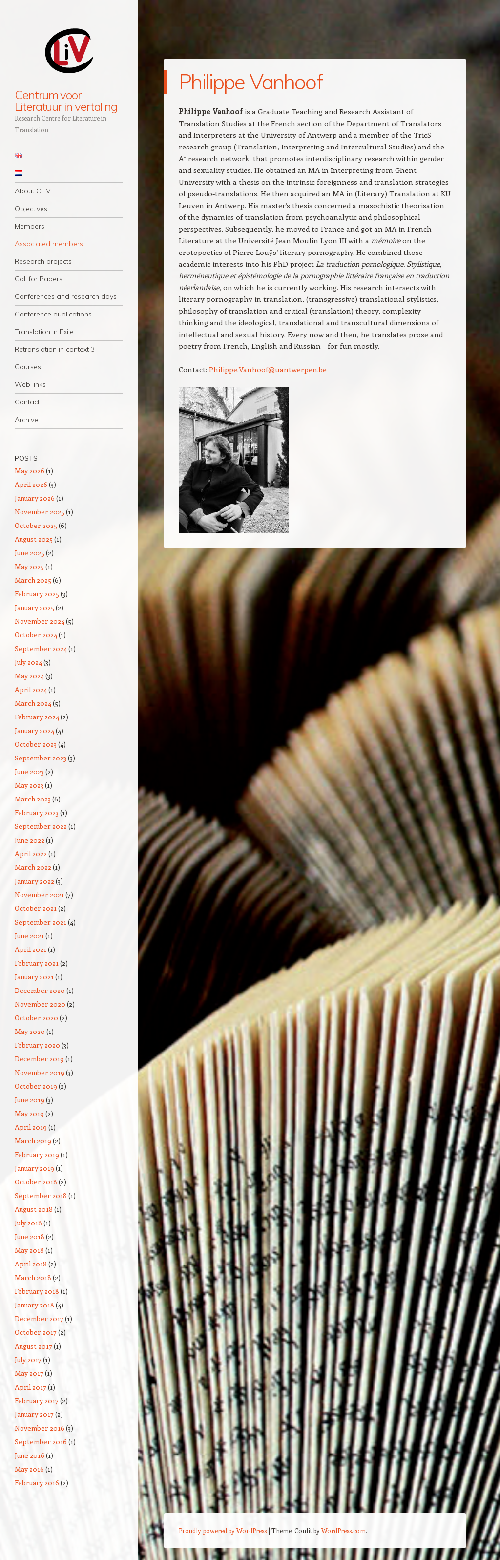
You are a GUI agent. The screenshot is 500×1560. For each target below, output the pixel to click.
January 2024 (34, 730)
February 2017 (37, 1400)
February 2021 (37, 963)
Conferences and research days (66, 296)
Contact (27, 402)
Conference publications (53, 314)
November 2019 (39, 1072)
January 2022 (34, 880)
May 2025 (29, 566)
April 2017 (30, 1386)
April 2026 (31, 484)
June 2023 (29, 771)
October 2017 (36, 1332)
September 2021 (40, 922)
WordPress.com (343, 1530)
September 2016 (41, 1441)
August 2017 (33, 1345)
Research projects (43, 261)
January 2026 (35, 498)
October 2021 (36, 908)
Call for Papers (38, 278)
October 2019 (36, 1086)
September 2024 (41, 648)
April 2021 (30, 949)
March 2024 (33, 703)
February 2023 (37, 812)
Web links (30, 384)
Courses (28, 366)
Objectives (31, 208)
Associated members (49, 243)
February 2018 (37, 1291)
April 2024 (31, 689)
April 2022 (31, 853)
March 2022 (33, 867)
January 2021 (34, 976)
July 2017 (28, 1359)
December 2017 (39, 1318)
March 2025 (33, 580)
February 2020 (37, 1045)
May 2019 (29, 1113)
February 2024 (37, 716)
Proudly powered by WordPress (223, 1530)
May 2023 (29, 785)
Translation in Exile (44, 331)
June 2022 (29, 839)
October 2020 (36, 1017)
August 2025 (34, 539)
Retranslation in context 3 (55, 349)
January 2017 (34, 1414)
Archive (26, 419)
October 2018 (36, 1181)
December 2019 (39, 1058)
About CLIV (33, 191)
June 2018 (29, 1236)
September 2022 (41, 826)
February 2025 (37, 593)
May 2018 (29, 1250)
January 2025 (34, 607)
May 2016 (29, 1469)
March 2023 (33, 798)
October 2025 (36, 525)
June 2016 (29, 1455)
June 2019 (29, 1099)
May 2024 (29, 675)
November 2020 (40, 1004)
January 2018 (34, 1304)
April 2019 (31, 1127)
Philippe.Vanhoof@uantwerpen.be (269, 369)
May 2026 (29, 470)
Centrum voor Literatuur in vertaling (66, 100)
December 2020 (40, 990)
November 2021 (39, 894)
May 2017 (29, 1373)
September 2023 (40, 757)
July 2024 (28, 662)
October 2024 (36, 634)
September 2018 (41, 1195)
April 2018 (31, 1263)
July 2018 (28, 1222)
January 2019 (34, 1168)
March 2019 (33, 1140)
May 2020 (30, 1031)
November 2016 (39, 1428)
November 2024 (39, 621)
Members (29, 226)
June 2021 (29, 935)
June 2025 (29, 552)
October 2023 (36, 744)
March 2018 (33, 1277)
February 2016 (37, 1482)
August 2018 (34, 1209)
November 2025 (39, 511)
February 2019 (37, 1154)
